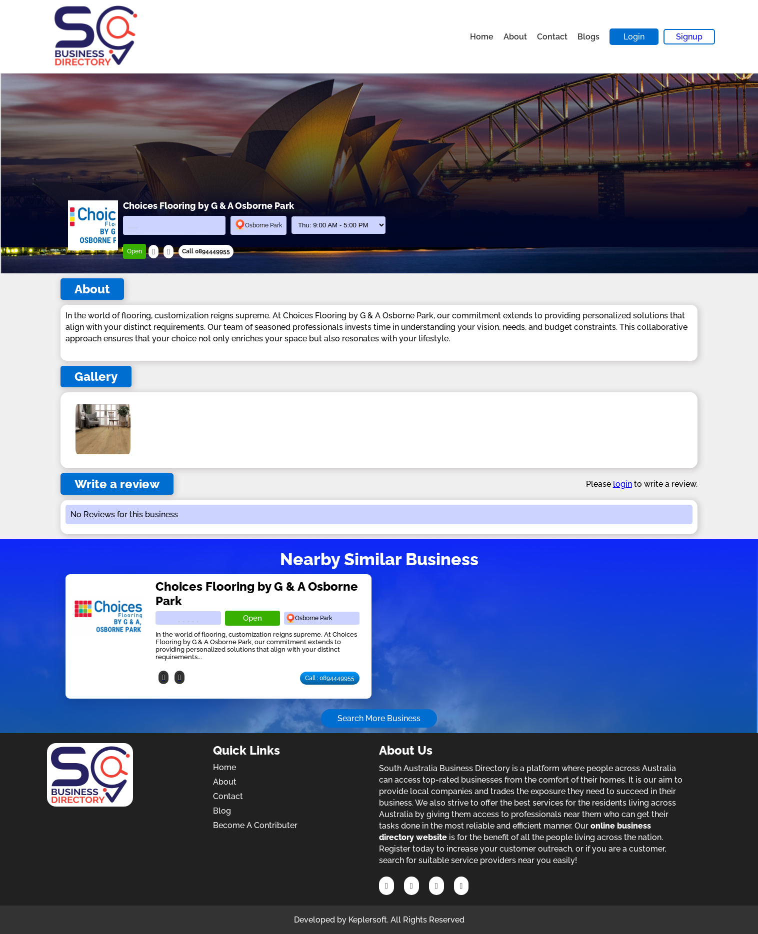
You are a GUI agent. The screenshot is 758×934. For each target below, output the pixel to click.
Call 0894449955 (206, 251)
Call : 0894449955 (329, 678)
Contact (552, 36)
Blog (222, 811)
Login (634, 36)
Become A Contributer (255, 825)
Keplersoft (367, 920)
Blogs (589, 36)
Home (482, 36)
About (515, 36)
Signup (689, 36)
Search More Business (379, 718)
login (622, 484)
